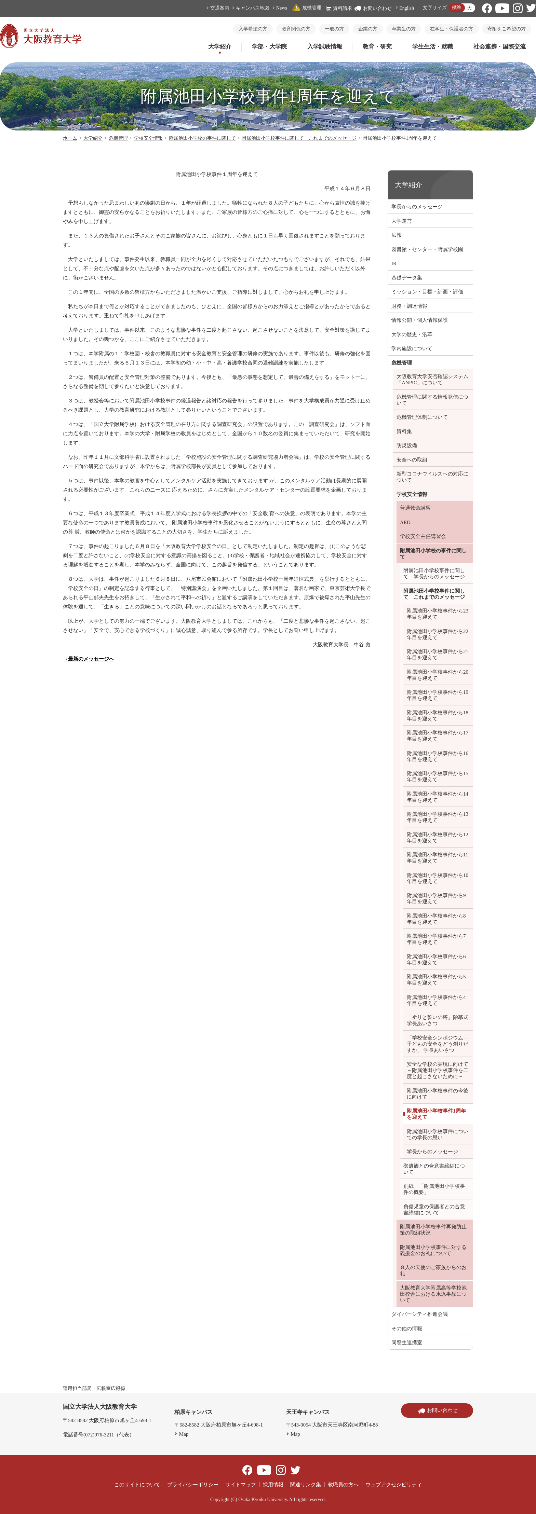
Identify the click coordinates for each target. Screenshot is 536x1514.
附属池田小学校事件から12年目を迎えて (437, 837)
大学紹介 (219, 46)
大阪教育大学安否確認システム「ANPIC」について (432, 379)
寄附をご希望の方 (506, 28)
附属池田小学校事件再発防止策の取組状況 (433, 1230)
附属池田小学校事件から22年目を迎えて (437, 634)
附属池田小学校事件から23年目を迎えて (437, 614)
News (281, 8)
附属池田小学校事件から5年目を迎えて (436, 980)
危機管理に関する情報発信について (432, 400)
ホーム (70, 138)
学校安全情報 (148, 138)
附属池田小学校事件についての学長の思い (437, 1134)
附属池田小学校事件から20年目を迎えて (437, 675)
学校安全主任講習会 (423, 536)
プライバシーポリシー (192, 1484)
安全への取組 (412, 460)
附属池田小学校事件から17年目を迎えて (437, 736)
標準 (456, 7)
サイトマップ (240, 1484)
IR (394, 263)
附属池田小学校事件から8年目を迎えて (436, 919)
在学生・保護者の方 (451, 28)
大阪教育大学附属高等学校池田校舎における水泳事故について (433, 1294)
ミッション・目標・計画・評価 (427, 291)
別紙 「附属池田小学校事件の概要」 (434, 1189)
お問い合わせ (373, 8)
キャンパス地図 (252, 8)
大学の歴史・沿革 (411, 334)
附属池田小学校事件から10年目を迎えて (437, 878)
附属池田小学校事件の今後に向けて (437, 1094)
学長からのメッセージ (417, 206)
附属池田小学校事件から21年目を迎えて (437, 654)
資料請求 (339, 8)
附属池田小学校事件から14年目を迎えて (437, 797)
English (406, 8)
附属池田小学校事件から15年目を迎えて (437, 776)
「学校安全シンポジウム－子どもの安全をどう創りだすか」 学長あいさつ (437, 1044)
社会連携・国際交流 (499, 46)
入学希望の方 (253, 28)
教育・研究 (377, 46)
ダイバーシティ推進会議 (419, 1314)
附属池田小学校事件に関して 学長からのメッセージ (434, 573)
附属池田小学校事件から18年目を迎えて (437, 715)
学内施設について (411, 348)
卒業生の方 (404, 28)
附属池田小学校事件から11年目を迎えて (437, 858)
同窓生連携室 (406, 1342)
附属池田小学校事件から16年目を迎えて (437, 756)
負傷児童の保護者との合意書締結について (434, 1209)
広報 (396, 235)
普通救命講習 (415, 508)
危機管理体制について (422, 417)
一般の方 (334, 28)
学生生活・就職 (432, 46)
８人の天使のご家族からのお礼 (433, 1270)
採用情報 (273, 1484)
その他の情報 (406, 1328)
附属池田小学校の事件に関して (202, 138)
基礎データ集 (406, 277)
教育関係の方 (296, 28)
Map (184, 1434)
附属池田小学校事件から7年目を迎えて (436, 939)
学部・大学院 (269, 46)
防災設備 (407, 445)
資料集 (404, 431)
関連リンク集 (305, 1484)
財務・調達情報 (409, 306)
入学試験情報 (324, 46)
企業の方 (367, 28)
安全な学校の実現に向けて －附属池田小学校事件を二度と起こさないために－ (437, 1070)
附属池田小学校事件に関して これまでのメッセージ (299, 138)
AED (405, 522)
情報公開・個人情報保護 (419, 320)
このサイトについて (137, 1484)
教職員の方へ (343, 1484)
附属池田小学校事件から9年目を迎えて (436, 898)
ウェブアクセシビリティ (393, 1484)
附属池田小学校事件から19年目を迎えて (437, 695)
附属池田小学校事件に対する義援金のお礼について (433, 1250)
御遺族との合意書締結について (434, 1169)
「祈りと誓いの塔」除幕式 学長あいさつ (437, 1020)
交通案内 (219, 8)
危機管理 (306, 7)
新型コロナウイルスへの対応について (432, 477)
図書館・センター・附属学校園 (427, 249)
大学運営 (401, 221)
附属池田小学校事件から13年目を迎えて (437, 817)
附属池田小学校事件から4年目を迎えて (436, 1000)
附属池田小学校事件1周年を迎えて (436, 1114)
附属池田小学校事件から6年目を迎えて (436, 959)
